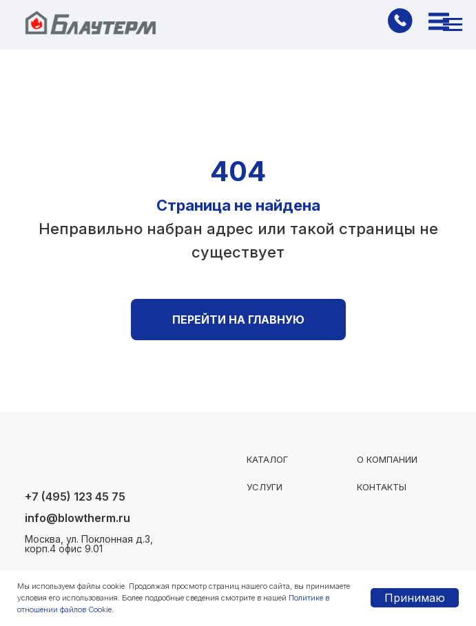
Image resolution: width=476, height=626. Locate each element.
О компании (387, 459)
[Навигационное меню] (452, 25)
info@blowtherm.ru (77, 518)
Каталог (267, 459)
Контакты (381, 486)
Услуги (264, 486)
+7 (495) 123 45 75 (75, 496)
